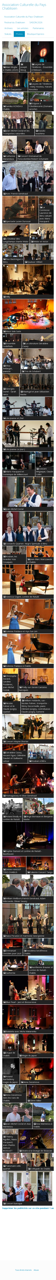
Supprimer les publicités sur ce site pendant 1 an (28, 1208)
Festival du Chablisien (14, 22)
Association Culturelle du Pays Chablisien (23, 16)
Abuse (36, 1270)
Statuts (7, 34)
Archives (8, 28)
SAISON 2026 (35, 22)
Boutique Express (35, 34)
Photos (19, 34)
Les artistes (22, 28)
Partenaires (38, 28)
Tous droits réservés (23, 1270)
